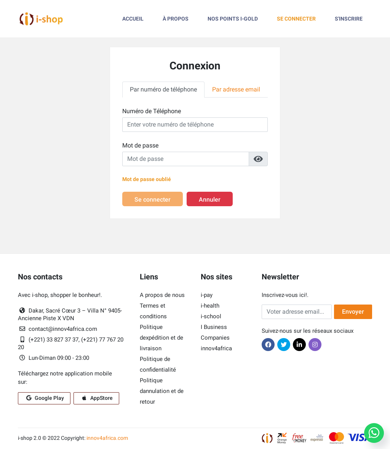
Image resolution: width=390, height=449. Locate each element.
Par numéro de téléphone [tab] (163, 89)
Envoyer (353, 312)
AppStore (96, 399)
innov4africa (216, 349)
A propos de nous (162, 295)
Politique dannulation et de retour (162, 392)
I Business (214, 327)
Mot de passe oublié (146, 179)
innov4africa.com (107, 439)
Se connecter (152, 200)
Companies (215, 338)
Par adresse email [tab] (236, 89)
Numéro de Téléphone (151, 111)
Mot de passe (140, 145)
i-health (210, 306)
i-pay (207, 295)
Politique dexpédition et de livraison (161, 338)
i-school (211, 317)
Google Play (44, 399)
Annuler (210, 200)
